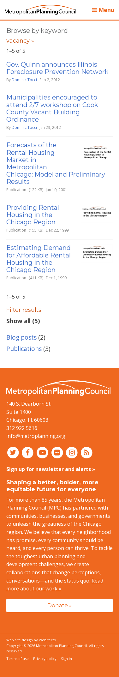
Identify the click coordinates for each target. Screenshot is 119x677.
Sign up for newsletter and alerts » (50, 469)
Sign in (66, 658)
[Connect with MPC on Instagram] (72, 452)
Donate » (59, 605)
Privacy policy (45, 658)
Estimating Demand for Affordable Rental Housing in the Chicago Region (38, 259)
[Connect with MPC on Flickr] (58, 452)
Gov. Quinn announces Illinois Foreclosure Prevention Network (57, 68)
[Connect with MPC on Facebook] (28, 452)
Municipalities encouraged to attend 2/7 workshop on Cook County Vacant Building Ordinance (52, 108)
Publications (24, 348)
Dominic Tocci (24, 79)
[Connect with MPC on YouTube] (43, 452)
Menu (103, 10)
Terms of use (17, 658)
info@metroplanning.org (35, 435)
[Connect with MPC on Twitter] (13, 452)
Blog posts (21, 337)
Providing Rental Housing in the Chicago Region (32, 215)
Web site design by (31, 640)
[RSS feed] (86, 452)
